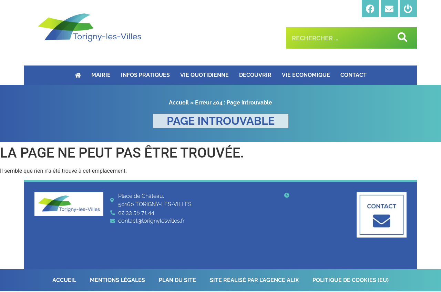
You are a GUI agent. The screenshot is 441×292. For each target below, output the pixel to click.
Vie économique (306, 75)
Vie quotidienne (204, 75)
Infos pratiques (145, 75)
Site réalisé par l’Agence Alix (254, 280)
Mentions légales (117, 280)
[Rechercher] (401, 38)
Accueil (179, 102)
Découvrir (255, 75)
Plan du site (177, 280)
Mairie (101, 75)
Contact (353, 75)
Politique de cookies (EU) (350, 280)
